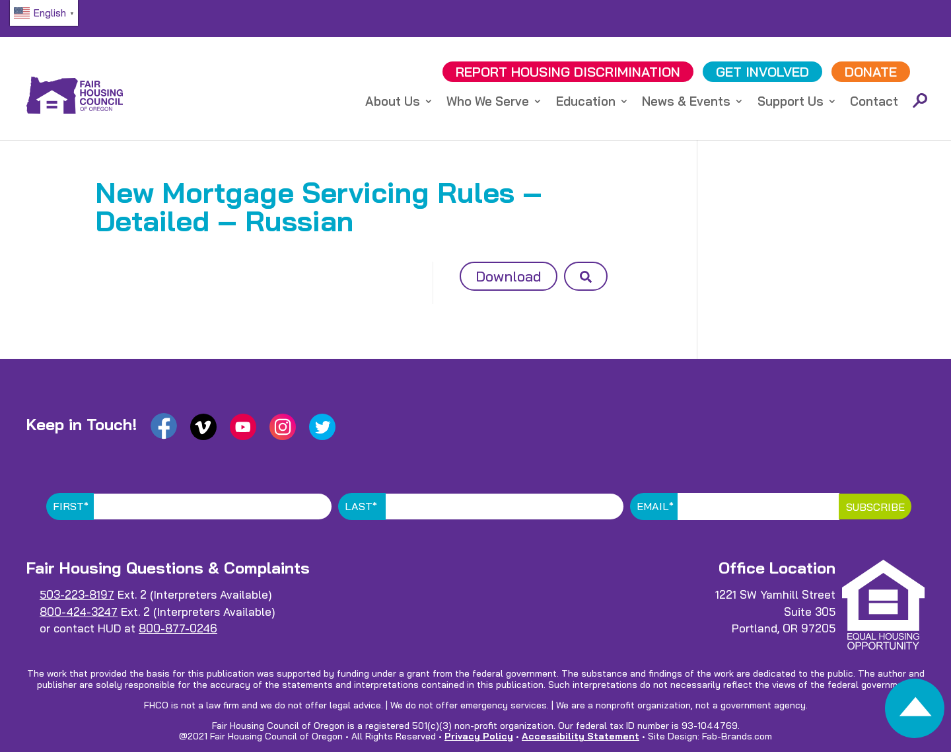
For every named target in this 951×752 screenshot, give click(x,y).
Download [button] (509, 276)
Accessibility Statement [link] (580, 736)
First (70, 506)
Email (655, 506)
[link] (914, 712)
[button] (586, 276)
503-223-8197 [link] (77, 594)
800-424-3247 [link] (79, 612)
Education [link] (586, 102)
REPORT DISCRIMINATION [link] (568, 71)
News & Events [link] (686, 102)
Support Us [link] (790, 102)
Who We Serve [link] (487, 102)
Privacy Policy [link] (478, 736)
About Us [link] (392, 102)
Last (361, 506)
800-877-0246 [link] (178, 628)
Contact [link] (874, 102)
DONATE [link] (871, 71)
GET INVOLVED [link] (762, 71)
